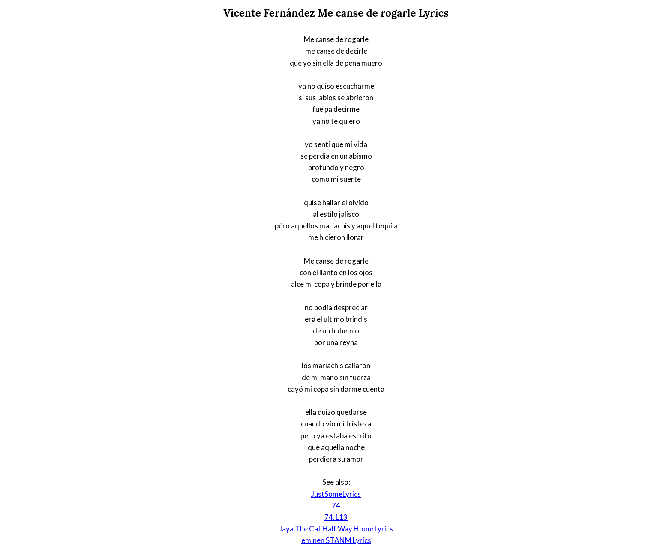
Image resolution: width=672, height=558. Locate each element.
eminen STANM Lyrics (336, 540)
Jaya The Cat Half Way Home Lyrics (336, 528)
